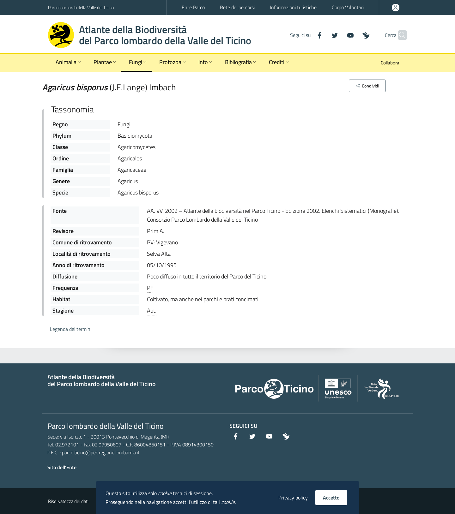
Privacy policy (293, 497)
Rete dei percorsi (237, 7)
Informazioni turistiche (293, 7)
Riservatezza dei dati (68, 501)
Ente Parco (193, 7)
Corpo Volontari (348, 7)
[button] (367, 86)
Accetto (331, 497)
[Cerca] (399, 35)
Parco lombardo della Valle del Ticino (81, 7)
